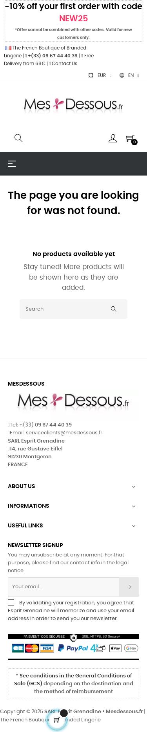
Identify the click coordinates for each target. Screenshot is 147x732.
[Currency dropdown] (99, 75)
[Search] (73, 309)
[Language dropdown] (129, 75)
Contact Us (63, 63)
